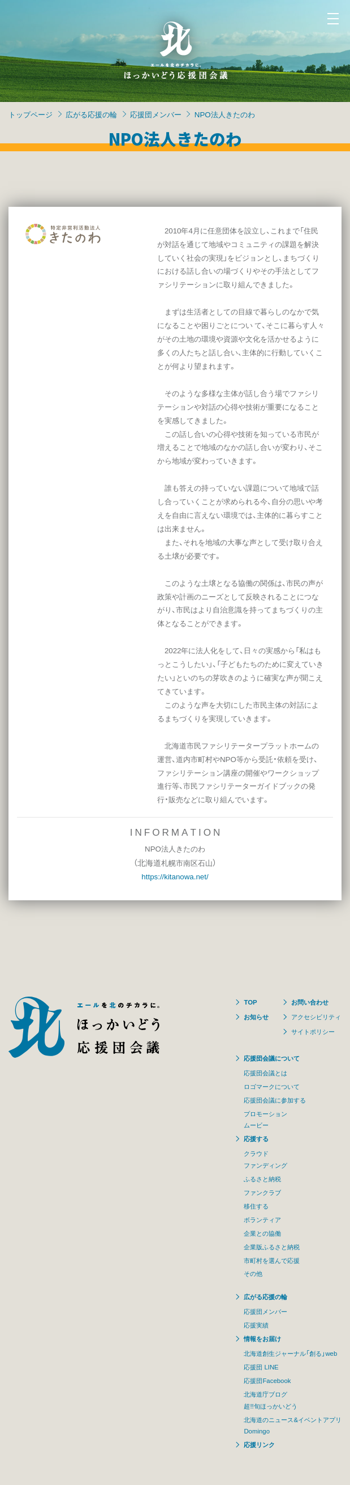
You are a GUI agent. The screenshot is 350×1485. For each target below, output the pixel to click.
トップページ (30, 114)
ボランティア (262, 1219)
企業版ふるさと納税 (272, 1247)
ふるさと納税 (262, 1179)
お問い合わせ (310, 1002)
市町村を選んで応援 (272, 1260)
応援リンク (259, 1444)
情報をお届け (262, 1338)
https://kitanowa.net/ (174, 876)
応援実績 (256, 1325)
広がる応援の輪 (91, 114)
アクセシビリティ (316, 1017)
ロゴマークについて (272, 1086)
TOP (250, 1002)
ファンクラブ (262, 1192)
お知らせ (256, 1017)
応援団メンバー (156, 114)
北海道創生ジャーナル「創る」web (290, 1353)
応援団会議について (272, 1058)
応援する (256, 1138)
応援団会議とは (265, 1073)
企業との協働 (262, 1233)
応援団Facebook (267, 1380)
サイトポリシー (313, 1031)
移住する (256, 1206)
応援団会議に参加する (275, 1100)
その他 (253, 1273)
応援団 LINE (261, 1367)
